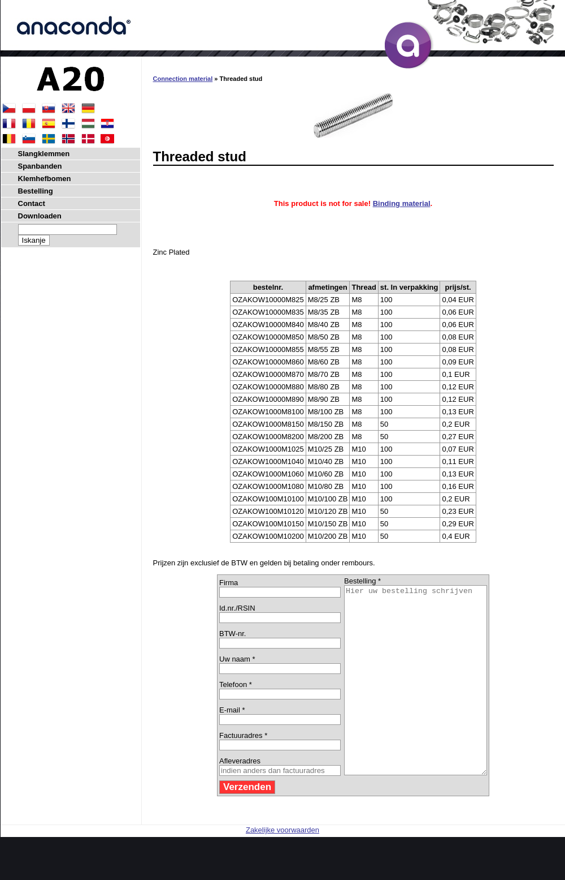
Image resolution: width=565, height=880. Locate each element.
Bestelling (35, 191)
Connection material (183, 78)
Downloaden (40, 216)
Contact (31, 203)
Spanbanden (40, 166)
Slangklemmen (44, 153)
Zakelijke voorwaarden (282, 867)
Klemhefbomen (44, 178)
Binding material (402, 203)
